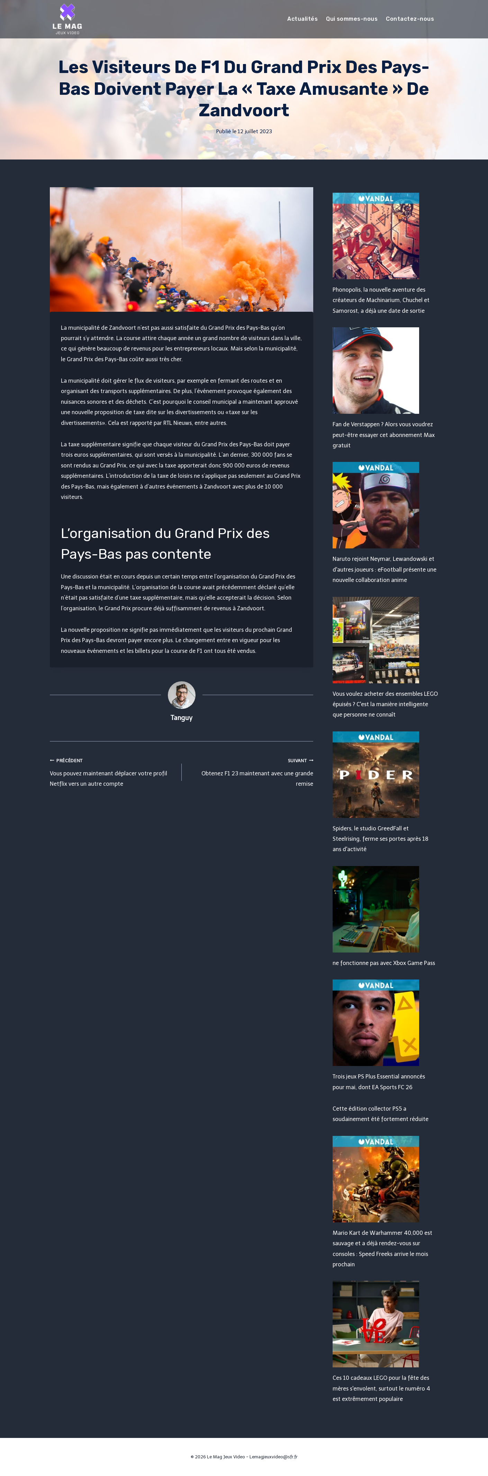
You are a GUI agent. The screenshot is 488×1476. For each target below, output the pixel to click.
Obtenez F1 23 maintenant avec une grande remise (250, 771)
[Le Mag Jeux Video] (67, 19)
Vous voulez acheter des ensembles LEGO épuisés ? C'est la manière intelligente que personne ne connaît (385, 704)
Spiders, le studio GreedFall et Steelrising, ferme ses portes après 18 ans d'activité (380, 839)
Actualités (302, 19)
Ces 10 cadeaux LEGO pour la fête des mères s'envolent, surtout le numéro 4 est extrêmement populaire (381, 1388)
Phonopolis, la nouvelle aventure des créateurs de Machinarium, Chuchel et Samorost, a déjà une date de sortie (381, 300)
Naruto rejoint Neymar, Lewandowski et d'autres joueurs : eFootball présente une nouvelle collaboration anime (384, 569)
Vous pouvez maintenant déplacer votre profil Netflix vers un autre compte (113, 771)
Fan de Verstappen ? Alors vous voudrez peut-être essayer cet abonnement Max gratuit (384, 435)
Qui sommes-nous (352, 19)
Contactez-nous (410, 19)
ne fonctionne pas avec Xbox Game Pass (384, 963)
